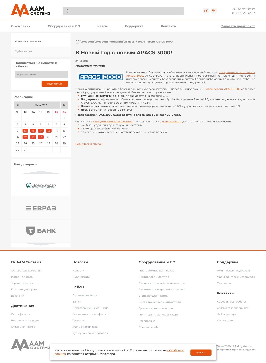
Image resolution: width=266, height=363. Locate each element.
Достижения (22, 306)
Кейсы (102, 26)
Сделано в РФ (148, 327)
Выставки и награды (25, 320)
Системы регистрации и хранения (162, 289)
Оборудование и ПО (64, 26)
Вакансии (17, 295)
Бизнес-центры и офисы (89, 314)
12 (41, 131)
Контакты (169, 26)
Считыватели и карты (153, 295)
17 (25, 137)
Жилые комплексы (85, 326)
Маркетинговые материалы (236, 276)
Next (41, 244)
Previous (41, 172)
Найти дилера (226, 314)
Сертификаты (20, 314)
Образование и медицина (90, 308)
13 (48, 131)
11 (33, 131)
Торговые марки (22, 283)
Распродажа (147, 321)
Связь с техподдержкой (233, 308)
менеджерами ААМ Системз (112, 121)
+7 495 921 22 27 (243, 9)
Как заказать (225, 320)
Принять (201, 352)
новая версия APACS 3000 (222, 89)
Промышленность (84, 295)
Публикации (23, 51)
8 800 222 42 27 (243, 13)
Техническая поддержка (233, 270)
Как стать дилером (24, 289)
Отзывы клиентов (23, 326)
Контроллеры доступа (154, 276)
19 (41, 137)
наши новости (172, 121)
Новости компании (28, 41)
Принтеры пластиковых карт (158, 314)
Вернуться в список (88, 144)
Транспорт (79, 320)
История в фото (22, 276)
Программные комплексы (156, 270)
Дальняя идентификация (156, 308)
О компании (20, 26)
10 (25, 131)
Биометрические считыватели (160, 302)
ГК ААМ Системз (26, 262)
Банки (76, 301)
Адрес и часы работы (231, 301)
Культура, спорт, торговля (90, 333)
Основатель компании (26, 270)
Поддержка (134, 26)
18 (33, 137)
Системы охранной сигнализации (162, 283)
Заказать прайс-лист (238, 26)
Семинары (224, 283)
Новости (88, 41)
